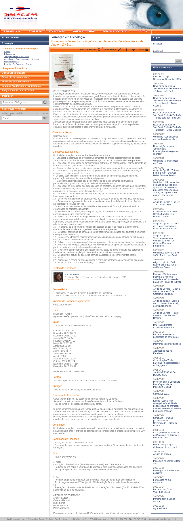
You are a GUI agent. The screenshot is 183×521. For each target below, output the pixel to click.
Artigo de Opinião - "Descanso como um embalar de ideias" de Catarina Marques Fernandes (163, 240)
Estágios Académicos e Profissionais (21, 86)
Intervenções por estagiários (167, 344)
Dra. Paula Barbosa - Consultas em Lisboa (163, 326)
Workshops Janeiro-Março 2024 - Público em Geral (166, 254)
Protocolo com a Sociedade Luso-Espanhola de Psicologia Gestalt (166, 384)
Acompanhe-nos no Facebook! (162, 352)
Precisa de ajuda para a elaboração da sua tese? (165, 445)
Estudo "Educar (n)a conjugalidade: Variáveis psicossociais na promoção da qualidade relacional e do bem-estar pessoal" (167, 406)
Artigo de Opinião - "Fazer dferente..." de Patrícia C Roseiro (165, 315)
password (158, 51)
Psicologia (7, 43)
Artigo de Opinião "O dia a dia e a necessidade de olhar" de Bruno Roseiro (166, 226)
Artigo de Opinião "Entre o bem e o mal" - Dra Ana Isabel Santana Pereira (166, 173)
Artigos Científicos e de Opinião (18, 90)
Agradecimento (160, 508)
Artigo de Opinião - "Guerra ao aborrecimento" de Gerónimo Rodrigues (166, 291)
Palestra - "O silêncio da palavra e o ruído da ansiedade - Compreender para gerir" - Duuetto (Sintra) (167, 278)
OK (45, 118)
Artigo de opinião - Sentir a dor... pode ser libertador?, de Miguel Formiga (166, 303)
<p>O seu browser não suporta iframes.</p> (24, 102)
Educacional (9, 54)
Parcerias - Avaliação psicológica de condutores (166, 335)
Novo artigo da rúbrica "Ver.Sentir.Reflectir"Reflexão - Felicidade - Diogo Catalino (167, 127)
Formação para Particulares (16, 81)
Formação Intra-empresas (15, 77)
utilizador (157, 43)
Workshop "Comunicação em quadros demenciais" (165, 138)
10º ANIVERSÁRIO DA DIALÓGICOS (164, 373)
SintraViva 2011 (161, 394)
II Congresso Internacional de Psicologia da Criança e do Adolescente (166, 435)
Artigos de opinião (162, 454)
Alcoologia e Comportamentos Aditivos (21, 59)
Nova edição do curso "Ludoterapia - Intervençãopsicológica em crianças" (166, 150)
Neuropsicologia (11, 62)
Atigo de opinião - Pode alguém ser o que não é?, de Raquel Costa (165, 265)
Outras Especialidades (13, 73)
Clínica (7, 51)
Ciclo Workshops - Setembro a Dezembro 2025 (167, 77)
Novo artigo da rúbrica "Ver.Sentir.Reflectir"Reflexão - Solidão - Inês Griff (167, 88)
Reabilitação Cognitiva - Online (18, 64)
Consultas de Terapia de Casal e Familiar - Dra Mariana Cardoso (165, 214)
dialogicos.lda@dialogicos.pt (162, 519)
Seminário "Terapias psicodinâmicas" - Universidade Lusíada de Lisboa (165, 422)
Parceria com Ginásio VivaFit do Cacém (163, 490)
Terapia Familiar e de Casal (16, 56)
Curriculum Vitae (71, 279)
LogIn (178, 61)
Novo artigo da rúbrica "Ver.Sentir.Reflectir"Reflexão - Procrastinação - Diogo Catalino (167, 102)
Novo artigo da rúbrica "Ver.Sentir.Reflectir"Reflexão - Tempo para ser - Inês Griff (167, 115)
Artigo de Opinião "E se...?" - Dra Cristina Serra (166, 203)
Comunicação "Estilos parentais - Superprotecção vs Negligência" (166, 363)
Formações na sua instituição (162, 481)
